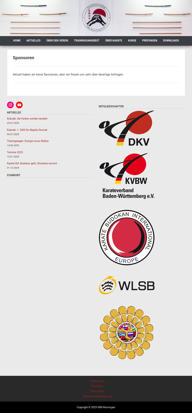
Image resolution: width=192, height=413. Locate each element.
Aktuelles (34, 40)
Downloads (171, 40)
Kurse (132, 40)
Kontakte (97, 386)
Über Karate (113, 40)
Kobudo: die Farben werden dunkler (27, 118)
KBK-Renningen (106, 407)
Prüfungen (149, 40)
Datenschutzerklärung (97, 396)
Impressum (97, 381)
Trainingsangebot (86, 40)
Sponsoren (97, 391)
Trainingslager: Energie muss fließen (28, 141)
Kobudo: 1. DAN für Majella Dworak (27, 129)
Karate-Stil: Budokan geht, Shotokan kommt (32, 163)
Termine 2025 (15, 152)
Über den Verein (57, 40)
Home (17, 40)
